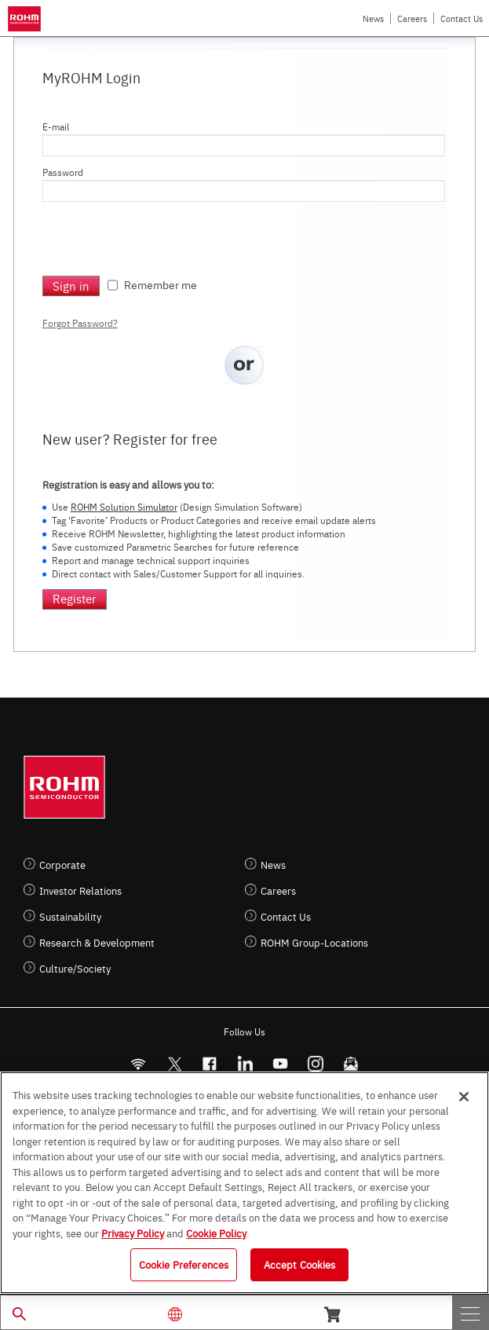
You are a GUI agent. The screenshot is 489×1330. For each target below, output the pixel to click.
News (373, 18)
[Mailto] (351, 1064)
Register (75, 598)
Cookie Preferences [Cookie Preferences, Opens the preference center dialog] (183, 1264)
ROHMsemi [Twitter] (174, 1064)
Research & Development (97, 942)
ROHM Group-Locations (314, 942)
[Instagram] (316, 1064)
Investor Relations (80, 890)
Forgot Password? (80, 323)
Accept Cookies (300, 1264)
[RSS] (138, 1064)
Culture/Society (75, 968)
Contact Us (461, 18)
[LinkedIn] (245, 1064)
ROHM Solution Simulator (124, 506)
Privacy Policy (132, 1233)
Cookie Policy (216, 1233)
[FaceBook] (210, 1064)
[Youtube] (280, 1064)
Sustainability (70, 916)
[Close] (464, 1096)
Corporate (62, 864)
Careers (412, 18)
